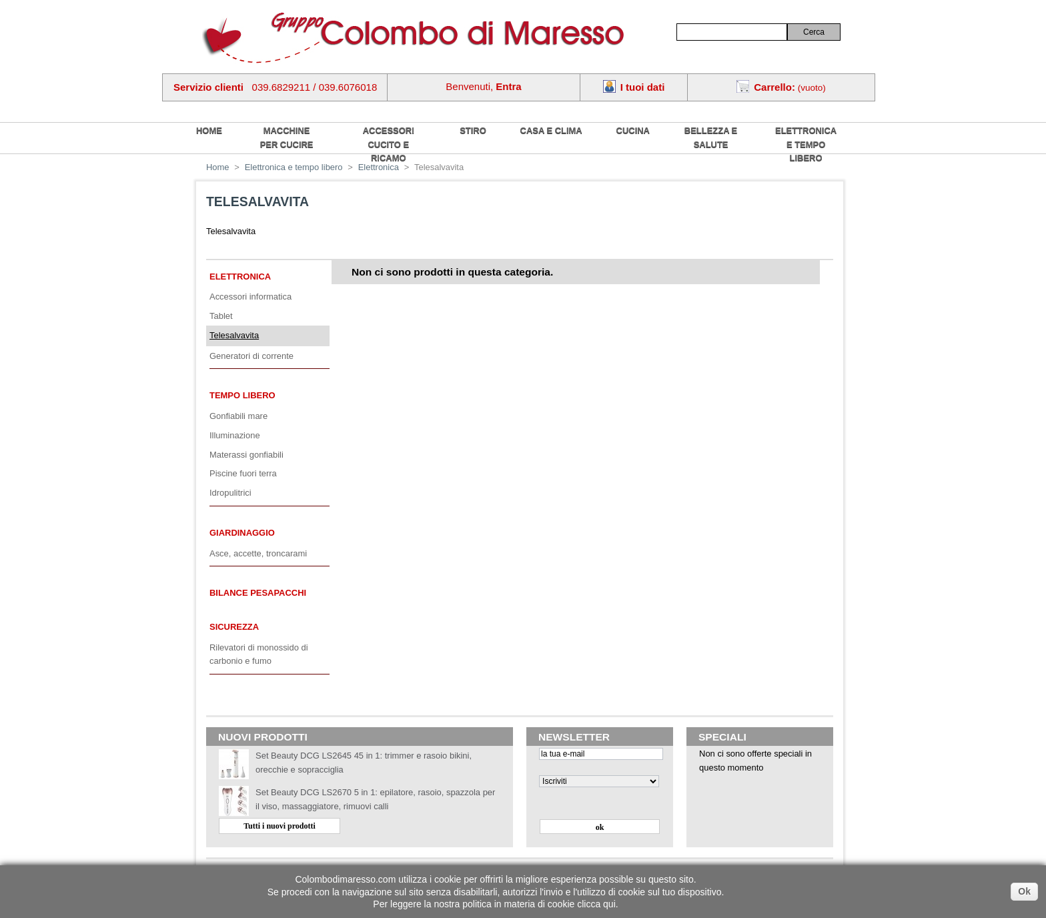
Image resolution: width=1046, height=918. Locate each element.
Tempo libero (242, 395)
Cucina (633, 130)
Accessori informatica (250, 297)
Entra (508, 86)
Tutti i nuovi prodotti (279, 826)
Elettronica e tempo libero (806, 144)
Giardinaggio (242, 533)
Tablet (221, 316)
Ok (1024, 891)
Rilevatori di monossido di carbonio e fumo (258, 654)
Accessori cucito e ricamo (388, 144)
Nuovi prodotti (263, 737)
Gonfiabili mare (238, 416)
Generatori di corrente (251, 356)
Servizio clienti (208, 87)
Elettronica (240, 277)
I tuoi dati (642, 87)
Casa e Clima (551, 130)
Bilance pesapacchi (257, 593)
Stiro (473, 130)
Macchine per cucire (287, 137)
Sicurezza (234, 627)
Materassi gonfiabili (246, 455)
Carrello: (774, 87)
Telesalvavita (234, 335)
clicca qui (596, 904)
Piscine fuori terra (243, 473)
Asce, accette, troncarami (258, 553)
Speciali (722, 737)
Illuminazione (234, 435)
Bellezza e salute (710, 137)
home (209, 130)
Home (217, 167)
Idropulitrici (230, 493)
